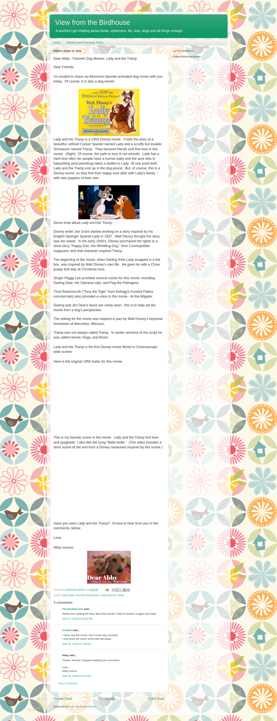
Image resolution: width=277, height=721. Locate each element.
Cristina (67, 630)
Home (57, 42)
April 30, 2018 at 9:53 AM (76, 676)
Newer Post (62, 699)
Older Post (155, 699)
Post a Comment (68, 683)
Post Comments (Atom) (82, 706)
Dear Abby (68, 595)
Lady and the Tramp (112, 595)
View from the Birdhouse (92, 22)
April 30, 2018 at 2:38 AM (76, 643)
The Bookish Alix (72, 609)
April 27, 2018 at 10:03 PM (77, 618)
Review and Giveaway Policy (85, 42)
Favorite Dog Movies (88, 595)
